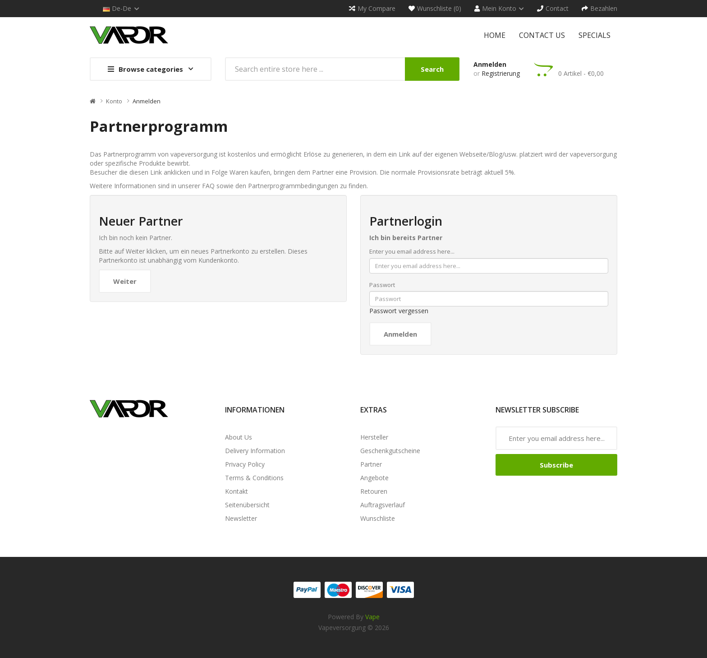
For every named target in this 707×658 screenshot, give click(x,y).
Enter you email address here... (411, 251)
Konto (114, 101)
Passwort (382, 285)
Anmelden (489, 64)
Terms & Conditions (254, 477)
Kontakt (236, 491)
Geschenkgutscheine (390, 450)
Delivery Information (255, 450)
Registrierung (501, 73)
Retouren (373, 491)
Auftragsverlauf (382, 504)
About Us (238, 437)
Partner (371, 464)
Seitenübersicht (247, 504)
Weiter (125, 281)
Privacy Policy (245, 464)
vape (372, 616)
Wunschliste (377, 518)
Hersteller (374, 437)
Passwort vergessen (398, 310)
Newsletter (241, 518)
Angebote (374, 477)
